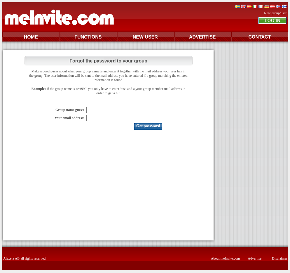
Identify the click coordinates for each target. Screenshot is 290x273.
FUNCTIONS (88, 36)
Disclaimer (279, 258)
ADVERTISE (202, 36)
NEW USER (145, 36)
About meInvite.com (225, 258)
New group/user (275, 13)
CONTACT (259, 36)
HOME (31, 36)
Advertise (254, 258)
